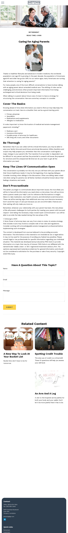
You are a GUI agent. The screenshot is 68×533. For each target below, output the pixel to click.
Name (5, 268)
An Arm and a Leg (45, 393)
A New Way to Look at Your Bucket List (17, 355)
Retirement (7, 530)
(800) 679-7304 (12, 504)
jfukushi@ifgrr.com (9, 516)
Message (6, 291)
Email (5, 280)
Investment (7, 532)
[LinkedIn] (5, 519)
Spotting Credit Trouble (49, 353)
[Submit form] (9, 307)
